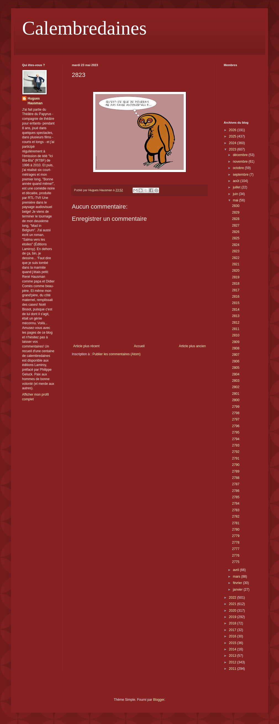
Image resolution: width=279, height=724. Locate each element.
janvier (238, 589)
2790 (235, 465)
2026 (233, 130)
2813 (235, 316)
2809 (235, 342)
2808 (235, 348)
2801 (235, 394)
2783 (235, 510)
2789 (235, 471)
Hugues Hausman (35, 101)
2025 (233, 136)
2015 (233, 643)
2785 (235, 497)
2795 (235, 432)
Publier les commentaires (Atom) (117, 354)
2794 (235, 439)
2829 (235, 212)
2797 (235, 419)
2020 (233, 611)
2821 (235, 264)
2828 (235, 219)
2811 (235, 329)
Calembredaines (84, 28)
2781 (235, 523)
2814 (235, 310)
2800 (235, 400)
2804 (235, 374)
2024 (233, 143)
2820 (235, 271)
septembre (241, 175)
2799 (235, 407)
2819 (235, 277)
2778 (235, 542)
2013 (233, 656)
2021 (233, 604)
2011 (233, 669)
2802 (235, 387)
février (238, 583)
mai (236, 200)
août (236, 181)
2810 (235, 335)
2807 (235, 355)
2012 (233, 662)
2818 (235, 284)
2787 (235, 484)
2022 (233, 598)
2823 (235, 251)
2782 (235, 516)
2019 (233, 617)
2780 (235, 529)
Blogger (158, 700)
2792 (235, 452)
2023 (233, 149)
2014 (233, 649)
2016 (233, 636)
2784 (235, 503)
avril (236, 570)
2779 (235, 536)
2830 (235, 206)
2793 (235, 445)
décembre (241, 155)
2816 (235, 297)
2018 (233, 623)
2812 (235, 323)
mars (237, 576)
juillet (237, 187)
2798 (235, 413)
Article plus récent (86, 346)
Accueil (139, 346)
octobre (239, 168)
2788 (235, 478)
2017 (233, 630)
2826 (235, 232)
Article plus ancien (192, 346)
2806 (235, 361)
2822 (235, 258)
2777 (235, 549)
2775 (235, 562)
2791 (235, 458)
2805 (235, 368)
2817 (235, 290)
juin (236, 194)
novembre (241, 162)
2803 (235, 381)
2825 (235, 238)
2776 (235, 555)
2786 (235, 491)
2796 (235, 426)
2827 (235, 225)
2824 (235, 245)
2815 (235, 303)
